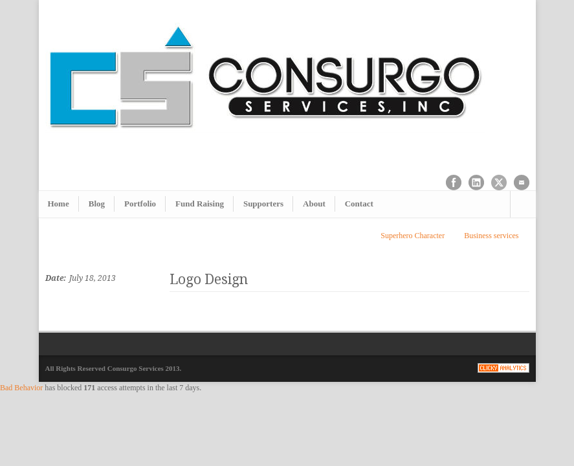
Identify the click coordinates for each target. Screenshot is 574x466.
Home (58, 203)
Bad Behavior (21, 387)
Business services (491, 235)
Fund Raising (199, 203)
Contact (359, 203)
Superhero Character (413, 235)
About (314, 203)
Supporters (263, 203)
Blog (97, 203)
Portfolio (140, 203)
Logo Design (209, 279)
